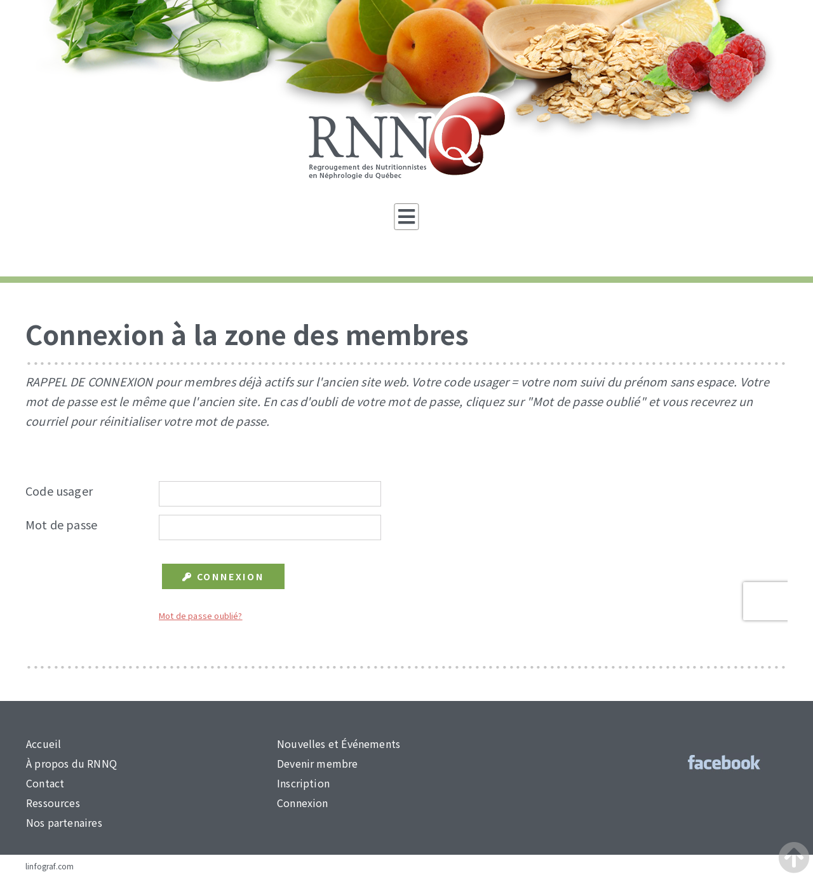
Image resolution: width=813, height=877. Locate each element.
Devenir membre (317, 763)
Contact (45, 783)
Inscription (303, 783)
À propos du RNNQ (71, 763)
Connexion (302, 802)
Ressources (53, 802)
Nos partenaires (64, 822)
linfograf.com (49, 865)
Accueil (43, 743)
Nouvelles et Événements (338, 743)
